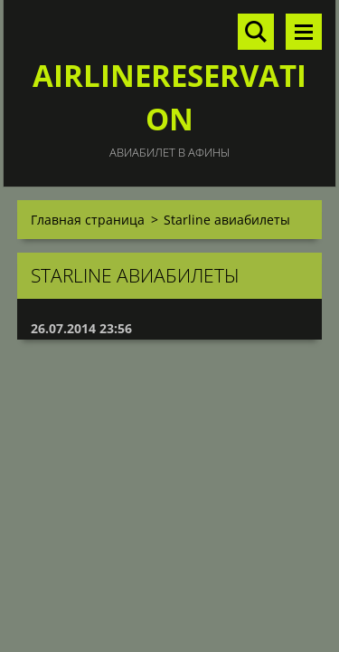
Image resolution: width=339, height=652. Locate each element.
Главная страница (88, 219)
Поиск (256, 32)
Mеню (304, 32)
